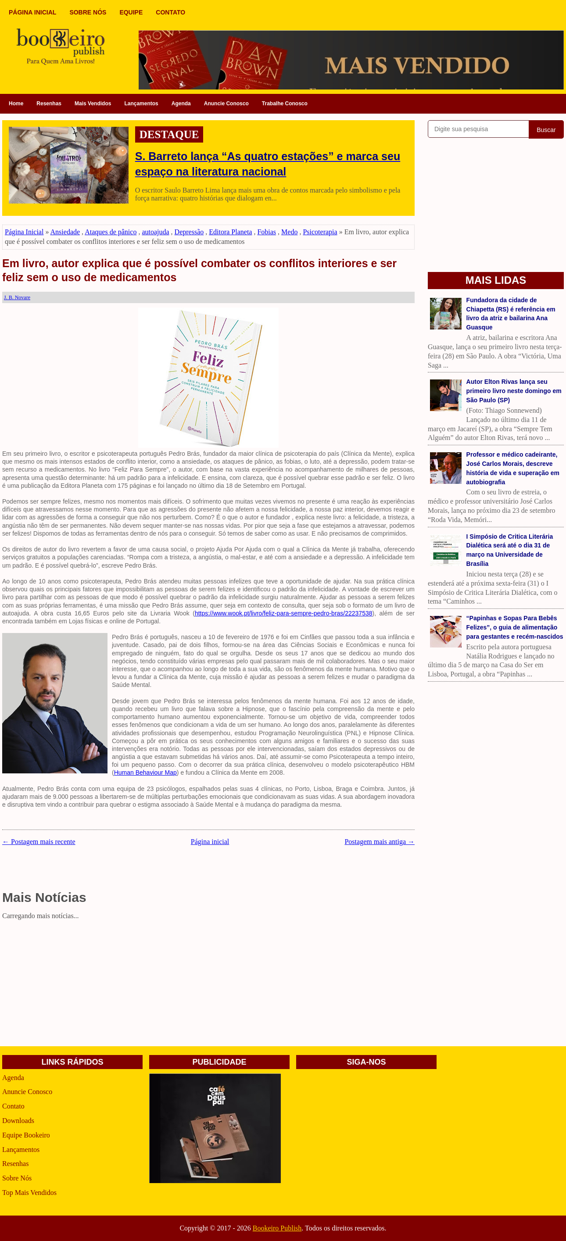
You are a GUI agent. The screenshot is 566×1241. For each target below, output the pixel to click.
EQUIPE (131, 12)
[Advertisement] (208, 984)
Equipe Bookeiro (26, 1135)
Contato (13, 1106)
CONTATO (170, 12)
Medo (289, 232)
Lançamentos (141, 103)
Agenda (181, 103)
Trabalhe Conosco (285, 103)
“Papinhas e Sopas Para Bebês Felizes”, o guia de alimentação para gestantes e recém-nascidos (514, 627)
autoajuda (155, 232)
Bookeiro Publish (277, 1228)
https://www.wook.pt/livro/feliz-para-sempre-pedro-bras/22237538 (284, 613)
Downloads (18, 1120)
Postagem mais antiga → (379, 841)
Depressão (189, 232)
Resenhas (48, 103)
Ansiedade (65, 232)
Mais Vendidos (93, 103)
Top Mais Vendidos (29, 1192)
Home (16, 103)
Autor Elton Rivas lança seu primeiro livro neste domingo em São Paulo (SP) (514, 391)
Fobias (266, 232)
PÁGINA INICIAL (32, 12)
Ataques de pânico (110, 232)
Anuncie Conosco (226, 103)
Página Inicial (24, 232)
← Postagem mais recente (38, 841)
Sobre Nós (17, 1178)
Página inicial (210, 841)
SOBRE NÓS (87, 12)
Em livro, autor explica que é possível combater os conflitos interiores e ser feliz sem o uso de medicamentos (199, 270)
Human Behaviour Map (145, 772)
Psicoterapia (320, 232)
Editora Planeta (230, 232)
